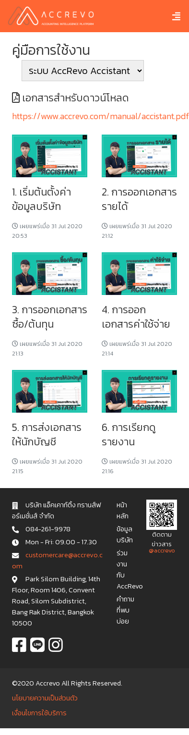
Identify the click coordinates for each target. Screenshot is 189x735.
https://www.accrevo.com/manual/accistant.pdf (100, 116)
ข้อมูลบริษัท (125, 534)
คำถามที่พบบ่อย (125, 610)
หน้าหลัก (123, 510)
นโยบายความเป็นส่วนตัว (45, 698)
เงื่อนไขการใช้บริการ (39, 713)
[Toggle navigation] (169, 16)
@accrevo (162, 550)
